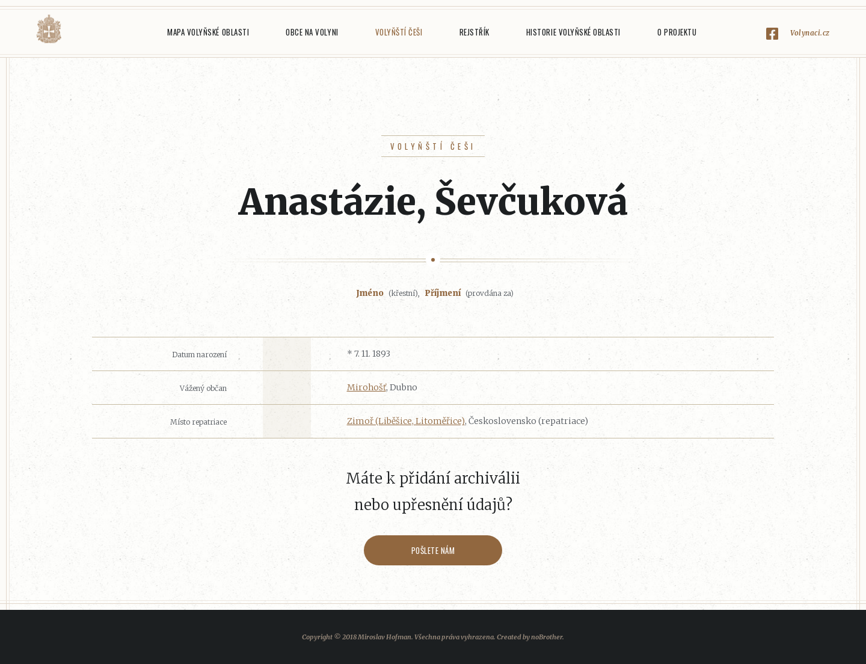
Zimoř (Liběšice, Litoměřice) (406, 421)
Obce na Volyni (312, 32)
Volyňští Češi (399, 32)
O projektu (676, 32)
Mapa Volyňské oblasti (208, 32)
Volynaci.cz (810, 32)
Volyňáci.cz (48, 29)
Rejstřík (474, 32)
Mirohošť (366, 387)
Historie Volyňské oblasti (573, 32)
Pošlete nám (433, 550)
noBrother (546, 637)
